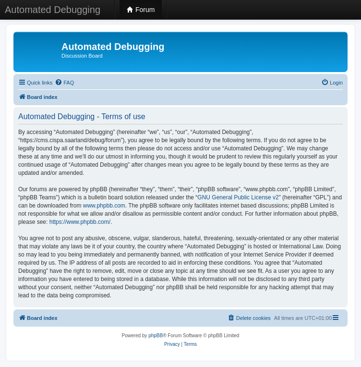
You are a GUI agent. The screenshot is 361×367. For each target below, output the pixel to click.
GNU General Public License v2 (237, 197)
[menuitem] (64, 82)
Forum (141, 9)
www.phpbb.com (104, 205)
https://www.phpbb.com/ (79, 222)
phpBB (155, 335)
